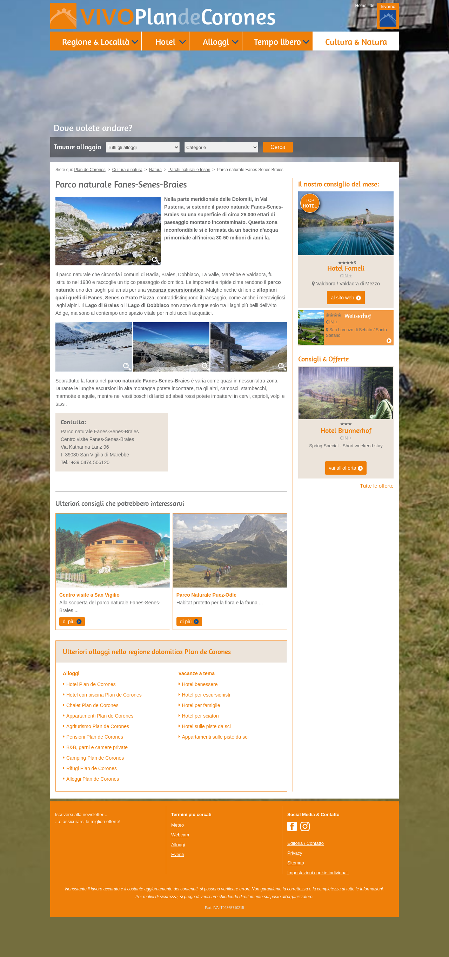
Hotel (165, 41)
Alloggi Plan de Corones (92, 779)
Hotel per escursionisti (206, 695)
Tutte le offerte (377, 486)
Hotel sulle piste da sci (206, 726)
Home (361, 5)
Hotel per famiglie (201, 705)
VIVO (178, 16)
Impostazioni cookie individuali (318, 872)
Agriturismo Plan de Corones (97, 726)
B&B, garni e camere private (97, 747)
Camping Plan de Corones (95, 758)
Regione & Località (95, 41)
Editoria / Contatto (305, 843)
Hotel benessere (200, 684)
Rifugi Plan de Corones (91, 768)
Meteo (177, 825)
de (372, 5)
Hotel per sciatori (200, 716)
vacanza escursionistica (175, 290)
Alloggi (216, 41)
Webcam (180, 834)
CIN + (346, 275)
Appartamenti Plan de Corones (99, 716)
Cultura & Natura (356, 41)
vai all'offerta (346, 468)
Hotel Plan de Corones (91, 684)
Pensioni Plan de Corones (94, 737)
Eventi (177, 854)
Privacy (294, 853)
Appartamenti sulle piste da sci (215, 737)
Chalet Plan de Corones (92, 705)
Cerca (278, 147)
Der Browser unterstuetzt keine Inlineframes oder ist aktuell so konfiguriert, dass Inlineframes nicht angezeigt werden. (107, 870)
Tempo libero (277, 41)
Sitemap (295, 863)
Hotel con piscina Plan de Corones (104, 695)
